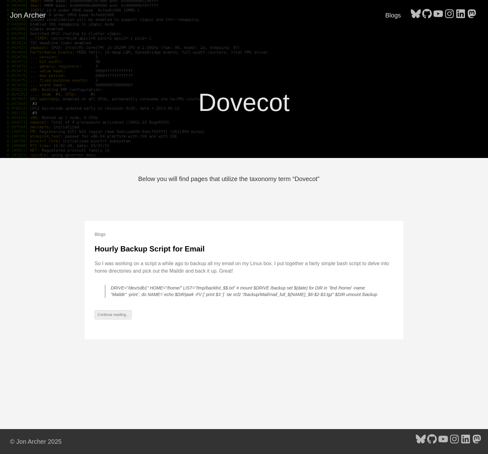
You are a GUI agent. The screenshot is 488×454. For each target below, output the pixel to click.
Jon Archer (28, 15)
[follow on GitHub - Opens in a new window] (427, 15)
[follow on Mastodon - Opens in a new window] (472, 15)
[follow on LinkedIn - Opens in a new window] (461, 15)
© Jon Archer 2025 (36, 441)
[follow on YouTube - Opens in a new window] (438, 15)
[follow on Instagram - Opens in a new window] (449, 15)
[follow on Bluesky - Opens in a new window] (416, 15)
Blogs (393, 15)
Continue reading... (113, 315)
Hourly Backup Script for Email (149, 249)
